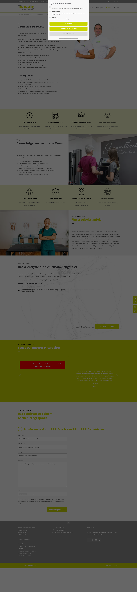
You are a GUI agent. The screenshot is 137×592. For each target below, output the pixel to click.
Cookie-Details (74, 38)
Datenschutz (62, 38)
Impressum (68, 38)
